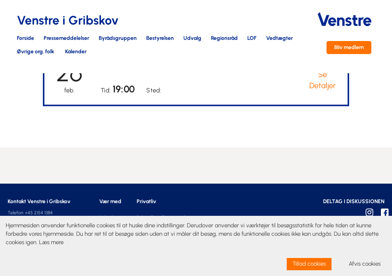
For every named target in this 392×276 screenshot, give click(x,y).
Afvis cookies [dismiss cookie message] (365, 263)
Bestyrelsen (160, 38)
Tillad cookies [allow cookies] (309, 263)
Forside (25, 38)
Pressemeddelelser (66, 38)
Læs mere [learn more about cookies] (51, 242)
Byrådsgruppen (118, 38)
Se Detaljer (322, 80)
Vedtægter (279, 38)
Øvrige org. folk (35, 52)
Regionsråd (224, 38)
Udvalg (192, 38)
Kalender (76, 52)
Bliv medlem (349, 47)
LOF (251, 38)
